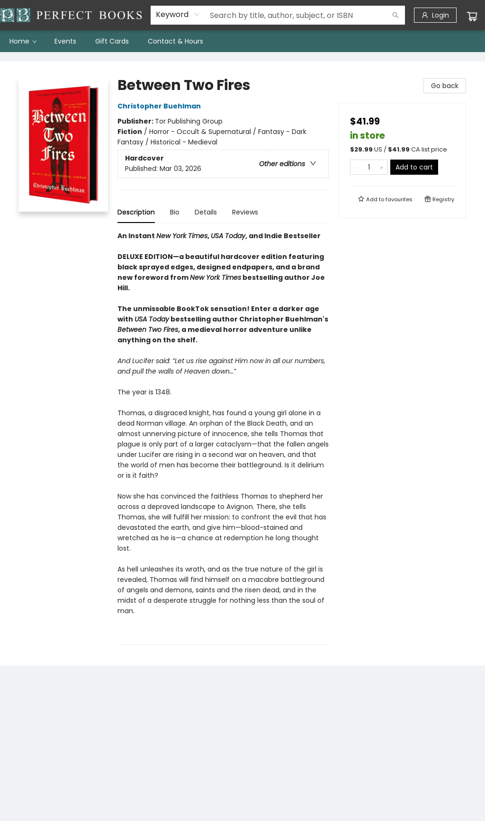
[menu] (242, 41)
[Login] (435, 15)
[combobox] (178, 15)
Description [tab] (136, 212)
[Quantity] (369, 167)
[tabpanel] (223, 438)
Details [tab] (206, 212)
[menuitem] (22, 41)
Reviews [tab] (245, 212)
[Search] (395, 15)
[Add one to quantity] (381, 167)
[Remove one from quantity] (356, 167)
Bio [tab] (175, 212)
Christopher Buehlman (160, 106)
